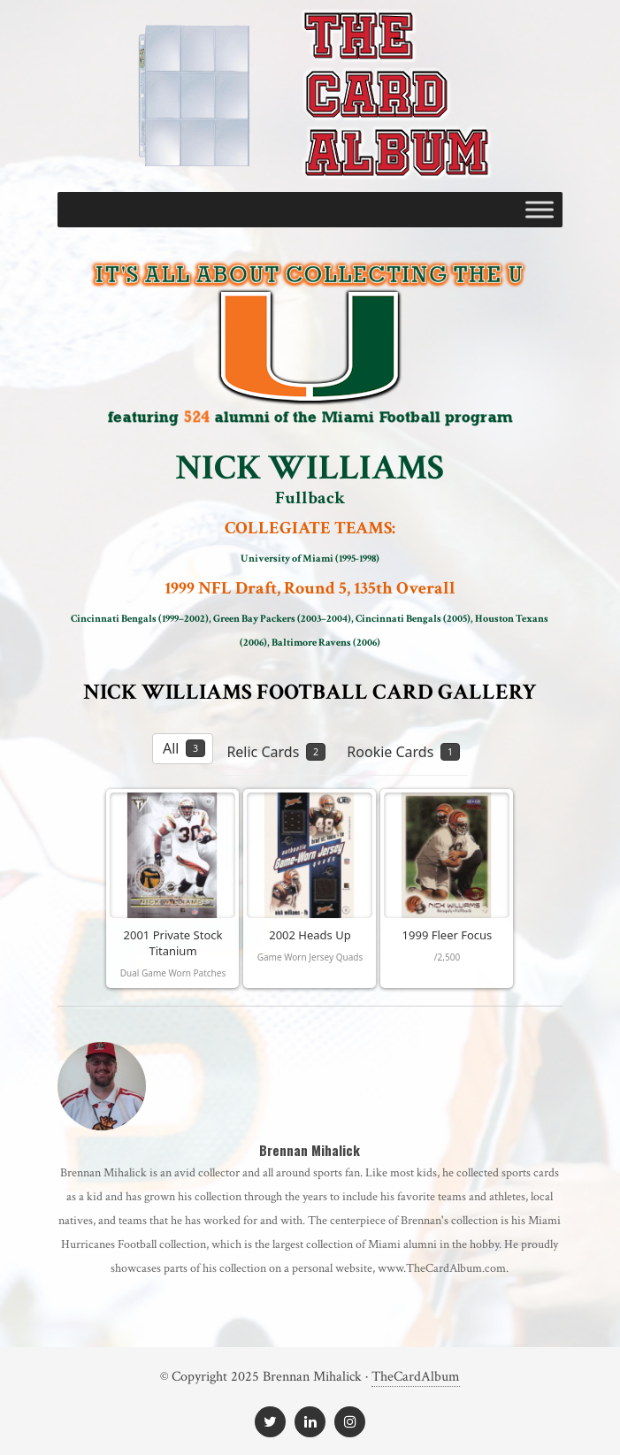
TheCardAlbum (415, 1376)
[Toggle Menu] (539, 209)
